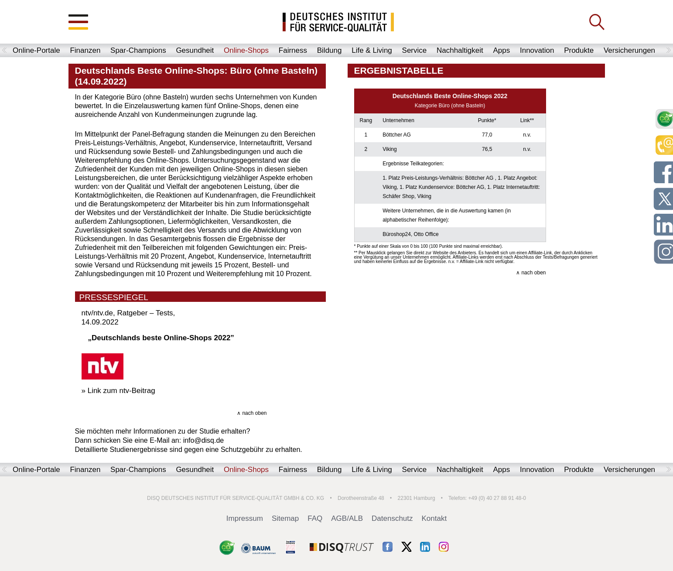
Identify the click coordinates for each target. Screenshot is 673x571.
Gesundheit (195, 50)
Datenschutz (392, 518)
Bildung (329, 50)
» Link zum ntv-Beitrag (118, 390)
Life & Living (372, 50)
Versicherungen (629, 50)
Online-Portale (36, 50)
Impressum (244, 518)
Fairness (293, 50)
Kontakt (434, 518)
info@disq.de (203, 440)
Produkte (579, 50)
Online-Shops (246, 50)
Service (414, 50)
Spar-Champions (138, 50)
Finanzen (85, 50)
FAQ (314, 518)
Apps (501, 50)
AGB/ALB (347, 518)
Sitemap (285, 518)
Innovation (537, 50)
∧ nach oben (251, 413)
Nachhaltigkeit (460, 50)
